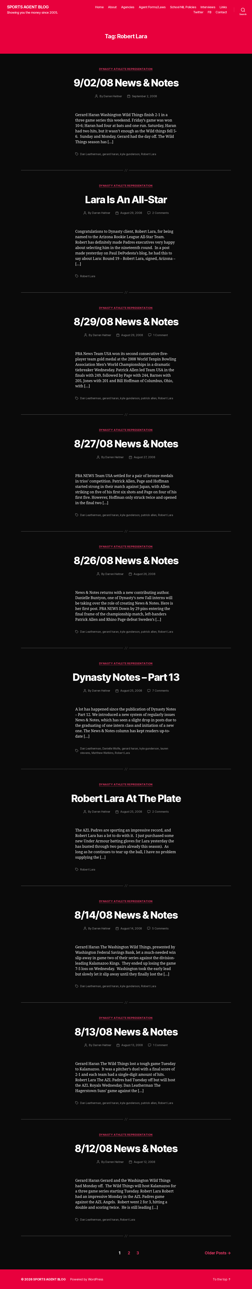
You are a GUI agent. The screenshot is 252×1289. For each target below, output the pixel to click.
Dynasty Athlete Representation (126, 69)
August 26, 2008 (145, 574)
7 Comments (160, 691)
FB (209, 12)
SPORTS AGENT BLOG (28, 7)
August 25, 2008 (131, 691)
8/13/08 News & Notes (126, 1031)
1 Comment (160, 335)
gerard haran (111, 154)
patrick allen (150, 398)
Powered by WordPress (87, 1279)
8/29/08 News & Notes (126, 321)
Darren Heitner (112, 96)
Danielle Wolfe (112, 749)
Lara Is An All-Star (126, 199)
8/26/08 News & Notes (126, 560)
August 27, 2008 (144, 457)
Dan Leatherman (90, 154)
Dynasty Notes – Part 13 (126, 677)
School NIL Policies (183, 7)
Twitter (198, 12)
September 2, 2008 (145, 96)
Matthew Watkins (103, 753)
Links (223, 7)
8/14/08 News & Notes (126, 915)
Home (99, 7)
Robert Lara (149, 154)
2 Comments (160, 213)
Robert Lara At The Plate (126, 798)
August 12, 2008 (144, 1162)
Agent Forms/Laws (152, 7)
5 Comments (160, 929)
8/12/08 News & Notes (126, 1148)
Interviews (208, 7)
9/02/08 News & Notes (126, 82)
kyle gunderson (130, 154)
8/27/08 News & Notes (126, 443)
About (112, 7)
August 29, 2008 (131, 213)
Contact (221, 12)
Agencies (127, 7)
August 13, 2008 (132, 1045)
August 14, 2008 (131, 929)
